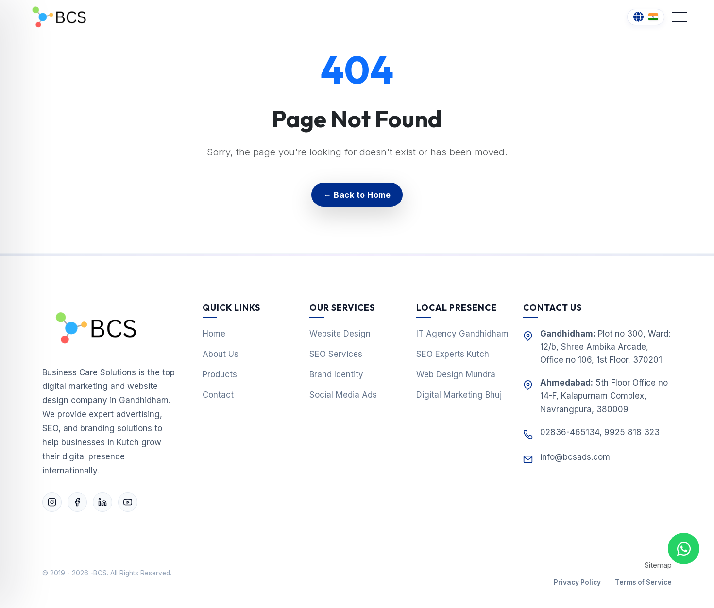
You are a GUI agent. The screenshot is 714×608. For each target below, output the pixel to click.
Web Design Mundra (455, 374)
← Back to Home (357, 195)
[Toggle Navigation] (679, 17)
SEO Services (335, 354)
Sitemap (658, 565)
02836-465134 (569, 432)
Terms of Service (643, 582)
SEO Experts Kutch (452, 354)
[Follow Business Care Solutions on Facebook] (77, 502)
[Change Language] (645, 17)
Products (220, 374)
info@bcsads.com (575, 457)
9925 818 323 (632, 432)
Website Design (340, 333)
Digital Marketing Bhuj (459, 395)
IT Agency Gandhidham (462, 333)
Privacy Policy (577, 582)
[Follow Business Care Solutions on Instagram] (52, 502)
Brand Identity (336, 374)
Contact (218, 395)
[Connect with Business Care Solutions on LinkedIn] (102, 502)
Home (214, 333)
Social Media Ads (343, 395)
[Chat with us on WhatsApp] (683, 548)
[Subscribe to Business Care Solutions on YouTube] (127, 502)
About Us (220, 354)
